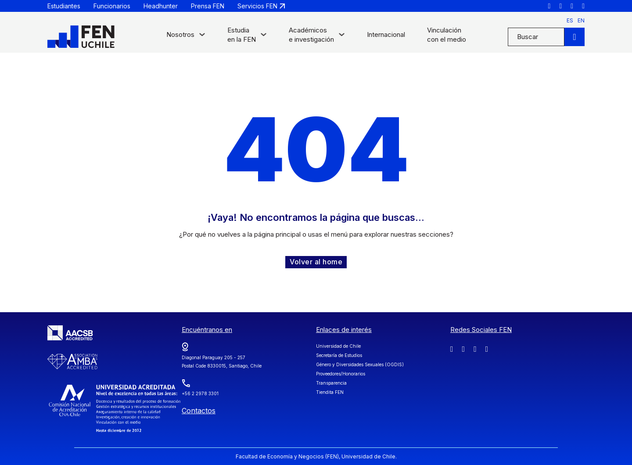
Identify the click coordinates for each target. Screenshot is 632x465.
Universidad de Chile (338, 346)
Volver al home (316, 261)
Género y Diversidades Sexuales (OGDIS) (360, 364)
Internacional (386, 34)
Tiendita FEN (330, 392)
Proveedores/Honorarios (340, 373)
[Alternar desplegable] (202, 36)
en (581, 20)
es (570, 20)
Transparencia (331, 383)
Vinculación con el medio (446, 34)
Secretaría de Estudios (339, 355)
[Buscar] (574, 37)
